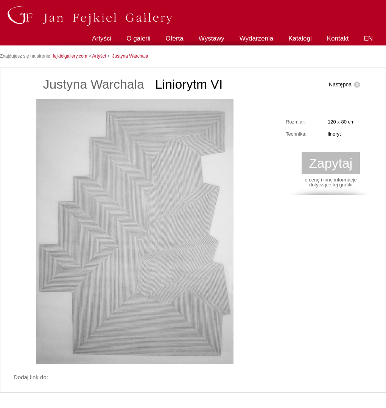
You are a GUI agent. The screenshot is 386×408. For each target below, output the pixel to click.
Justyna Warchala (130, 56)
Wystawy (211, 38)
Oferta (175, 38)
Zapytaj (331, 163)
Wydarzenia (257, 38)
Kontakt (338, 38)
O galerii (138, 38)
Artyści (101, 38)
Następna (340, 84)
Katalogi (299, 38)
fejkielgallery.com (70, 56)
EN (368, 38)
